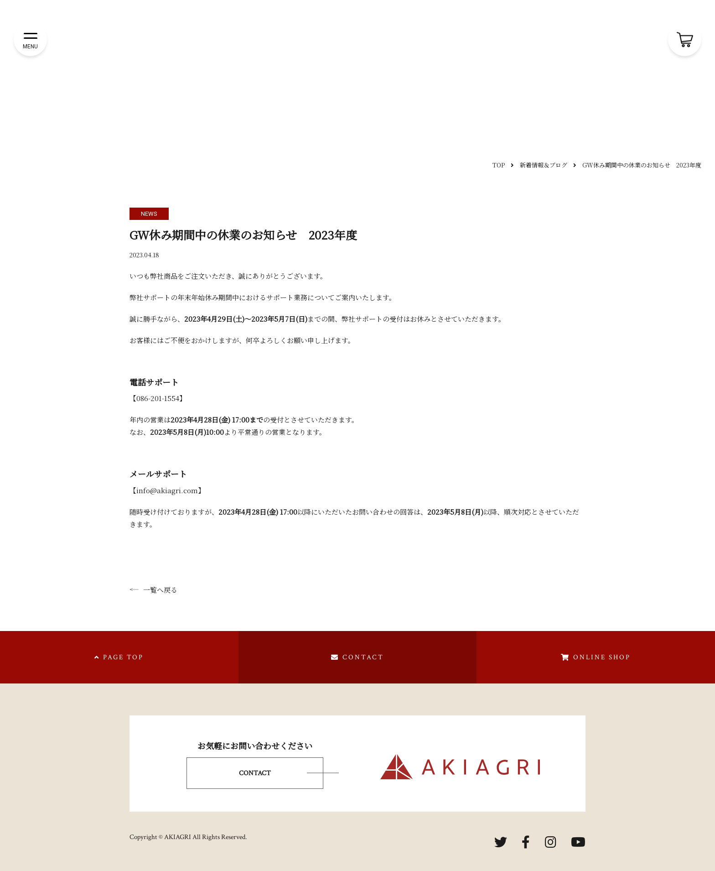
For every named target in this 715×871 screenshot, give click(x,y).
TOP (498, 165)
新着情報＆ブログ (543, 165)
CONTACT (255, 773)
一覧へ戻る (153, 590)
